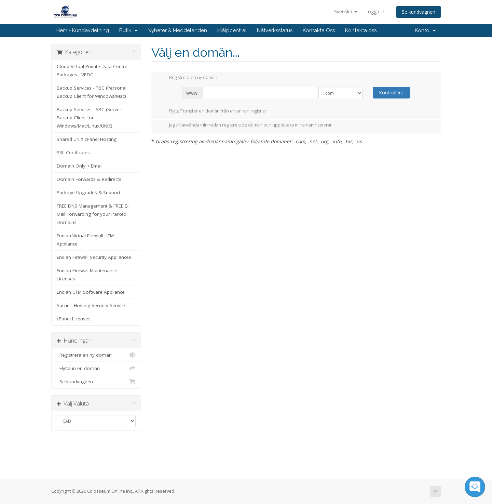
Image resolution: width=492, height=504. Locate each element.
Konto (425, 30)
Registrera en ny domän (96, 355)
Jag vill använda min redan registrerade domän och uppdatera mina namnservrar (245, 125)
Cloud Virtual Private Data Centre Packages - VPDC (92, 70)
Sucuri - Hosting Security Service (91, 305)
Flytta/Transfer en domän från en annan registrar (212, 111)
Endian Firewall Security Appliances (94, 257)
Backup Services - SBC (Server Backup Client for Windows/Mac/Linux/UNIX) (89, 117)
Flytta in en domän (96, 368)
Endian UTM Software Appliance (91, 292)
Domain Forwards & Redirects (89, 179)
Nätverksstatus (274, 30)
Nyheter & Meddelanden (177, 30)
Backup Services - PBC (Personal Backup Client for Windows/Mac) (91, 92)
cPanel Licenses (74, 319)
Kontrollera (391, 92)
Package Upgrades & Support (88, 192)
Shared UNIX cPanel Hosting (87, 139)
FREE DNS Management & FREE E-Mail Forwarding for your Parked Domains (92, 214)
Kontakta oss (361, 30)
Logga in (374, 11)
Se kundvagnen (418, 12)
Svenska (345, 11)
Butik (128, 30)
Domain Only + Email (79, 166)
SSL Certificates (73, 152)
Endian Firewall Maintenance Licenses (87, 274)
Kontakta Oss (319, 30)
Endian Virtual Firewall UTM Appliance (85, 240)
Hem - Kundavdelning (82, 30)
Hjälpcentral (232, 30)
